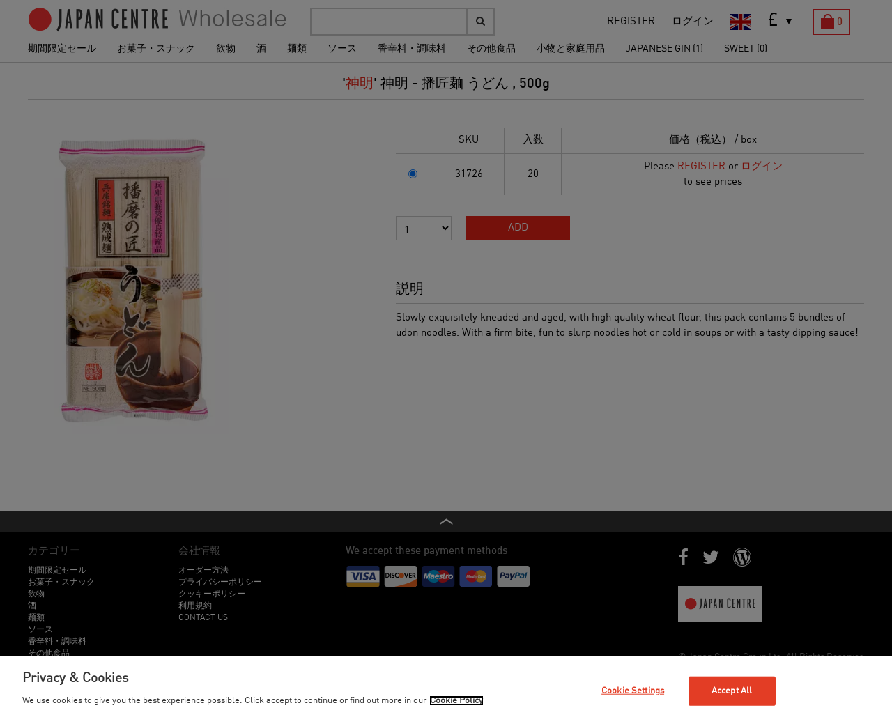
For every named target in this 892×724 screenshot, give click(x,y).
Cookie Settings (632, 690)
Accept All (732, 690)
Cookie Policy (456, 700)
